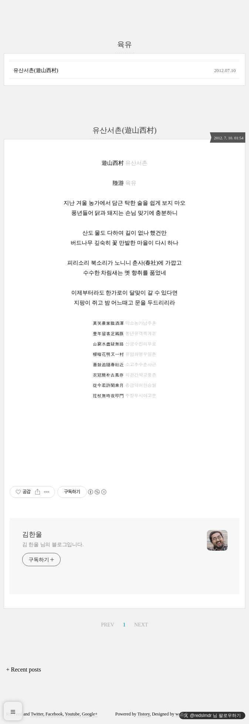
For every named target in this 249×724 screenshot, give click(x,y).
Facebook (54, 714)
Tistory (143, 714)
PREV (107, 625)
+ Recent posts (23, 669)
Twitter (37, 714)
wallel (180, 714)
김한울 (32, 534)
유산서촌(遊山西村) (35, 70)
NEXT (141, 625)
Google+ (90, 714)
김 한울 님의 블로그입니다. (53, 544)
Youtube (72, 714)
